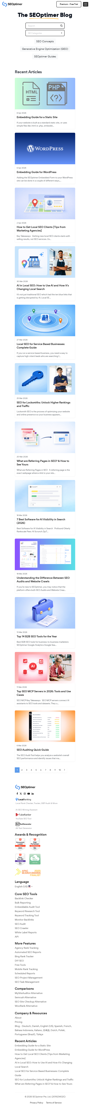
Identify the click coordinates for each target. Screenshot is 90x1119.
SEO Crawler (21, 928)
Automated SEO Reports (28, 952)
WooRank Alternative (26, 1005)
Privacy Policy (36, 1102)
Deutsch (26, 1026)
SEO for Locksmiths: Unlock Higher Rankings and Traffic (43, 404)
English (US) (46, 1026)
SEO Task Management (27, 981)
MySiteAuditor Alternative (29, 993)
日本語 (46, 1030)
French (67, 1026)
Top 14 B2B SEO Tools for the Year (37, 636)
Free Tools (20, 964)
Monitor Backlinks (24, 919)
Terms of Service (54, 1102)
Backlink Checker (24, 898)
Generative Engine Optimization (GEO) (45, 49)
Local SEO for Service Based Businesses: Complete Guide (41, 345)
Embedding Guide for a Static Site (37, 117)
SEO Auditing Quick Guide (33, 750)
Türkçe (39, 1034)
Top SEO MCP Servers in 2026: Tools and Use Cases (44, 693)
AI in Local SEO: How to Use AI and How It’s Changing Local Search (43, 287)
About (18, 1017)
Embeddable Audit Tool (27, 906)
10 (60, 770)
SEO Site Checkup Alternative (30, 1001)
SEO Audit (20, 923)
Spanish (58, 1026)
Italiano (38, 1030)
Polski (61, 1030)
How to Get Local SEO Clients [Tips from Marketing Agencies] (41, 228)
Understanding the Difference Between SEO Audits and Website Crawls (43, 579)
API (16, 936)
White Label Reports (26, 932)
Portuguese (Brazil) (25, 1034)
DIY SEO (19, 960)
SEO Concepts (45, 41)
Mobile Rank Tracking (26, 969)
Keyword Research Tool (27, 911)
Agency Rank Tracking (26, 947)
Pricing (18, 1021)
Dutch (54, 1030)
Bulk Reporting (23, 902)
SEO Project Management (29, 977)
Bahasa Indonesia (24, 1030)
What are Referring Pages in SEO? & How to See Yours (43, 462)
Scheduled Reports (25, 973)
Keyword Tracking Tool (27, 915)
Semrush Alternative (25, 997)
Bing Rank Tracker (24, 956)
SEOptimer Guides (45, 56)
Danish (35, 1026)
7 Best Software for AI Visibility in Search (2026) (41, 521)
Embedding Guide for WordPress (36, 172)
